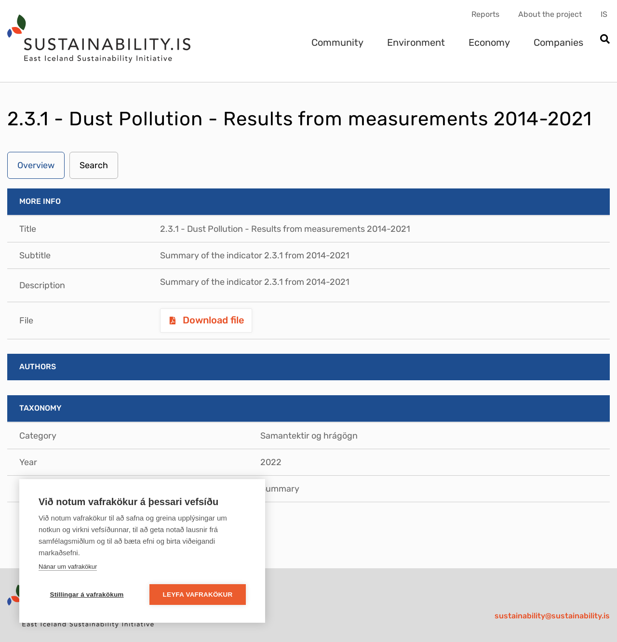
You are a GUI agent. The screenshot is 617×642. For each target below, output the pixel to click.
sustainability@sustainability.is (552, 615)
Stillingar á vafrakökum (86, 594)
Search (94, 165)
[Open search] (604, 40)
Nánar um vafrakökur (68, 566)
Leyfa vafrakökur (198, 594)
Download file (212, 320)
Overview (35, 165)
